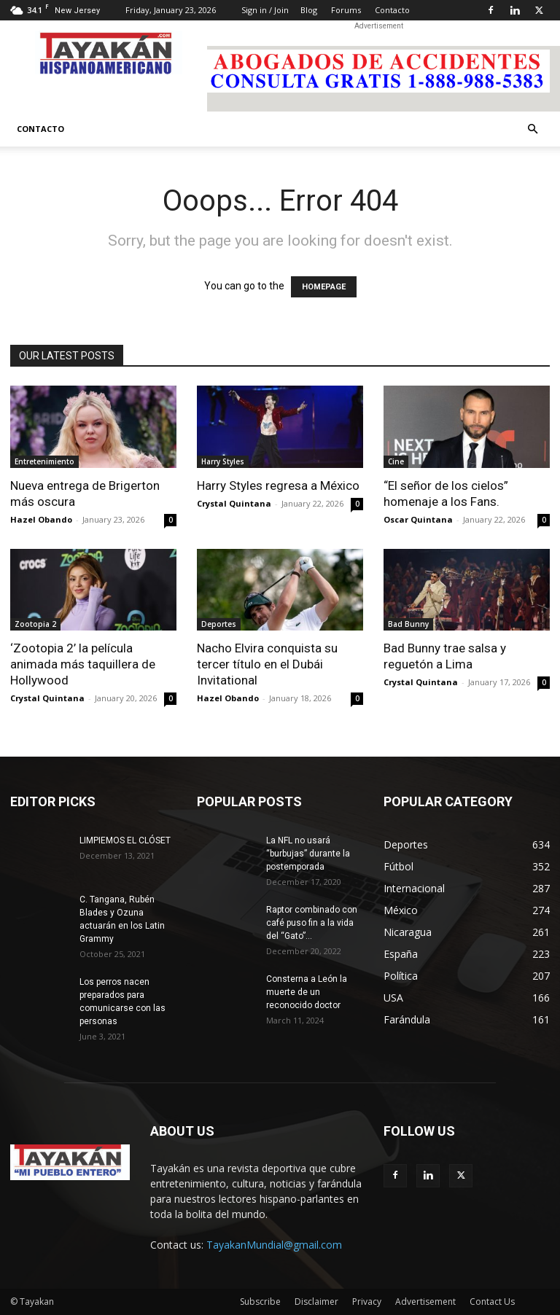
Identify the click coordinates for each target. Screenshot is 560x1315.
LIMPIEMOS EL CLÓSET (125, 840)
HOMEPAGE (324, 287)
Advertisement (425, 1301)
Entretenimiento (44, 461)
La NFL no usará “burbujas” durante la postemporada (308, 853)
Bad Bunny (408, 624)
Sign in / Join (265, 9)
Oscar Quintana (418, 519)
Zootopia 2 (35, 624)
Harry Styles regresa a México (278, 485)
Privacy (366, 1301)
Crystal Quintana (234, 503)
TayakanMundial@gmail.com (274, 1245)
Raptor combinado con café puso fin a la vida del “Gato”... (311, 923)
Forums (346, 9)
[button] (532, 129)
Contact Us (492, 1301)
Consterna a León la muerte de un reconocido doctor (306, 992)
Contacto (392, 9)
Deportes (218, 624)
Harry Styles (222, 461)
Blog (308, 9)
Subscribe (260, 1301)
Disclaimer (316, 1301)
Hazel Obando (41, 519)
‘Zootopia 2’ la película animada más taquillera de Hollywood (82, 664)
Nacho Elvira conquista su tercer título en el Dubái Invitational (267, 664)
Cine (396, 461)
